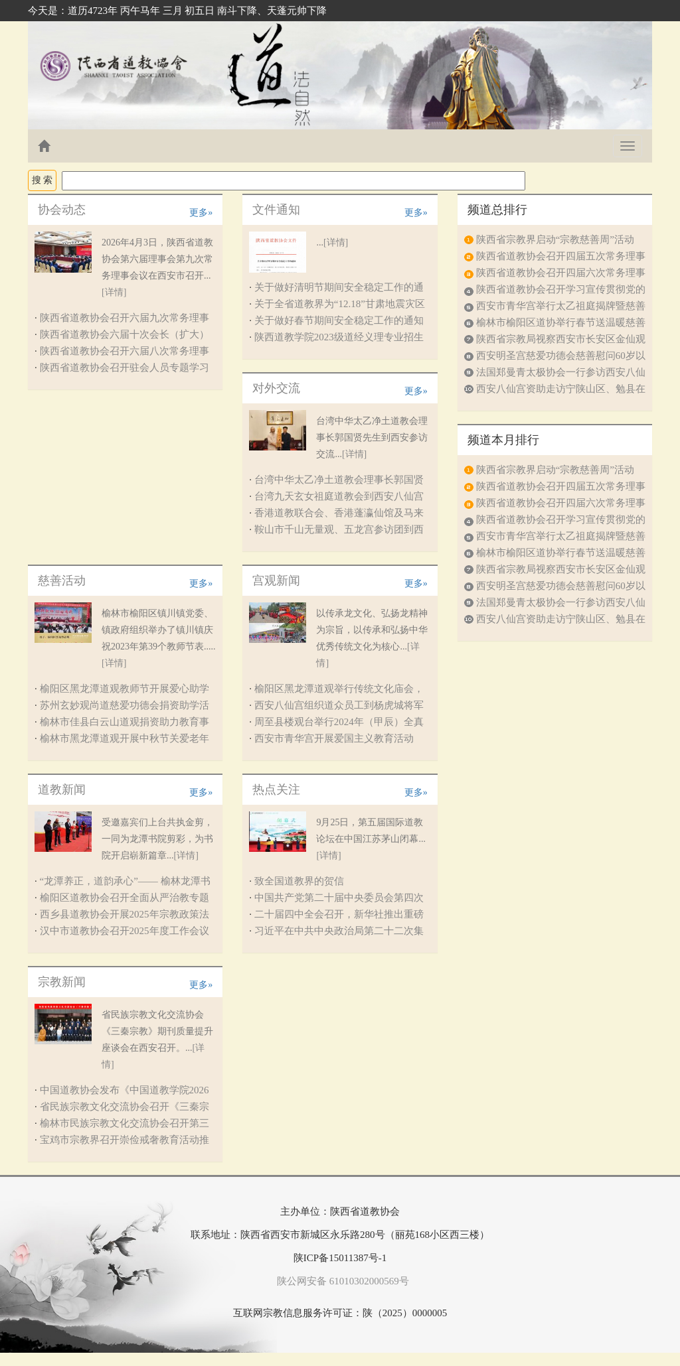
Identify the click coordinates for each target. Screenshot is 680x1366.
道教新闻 (62, 789)
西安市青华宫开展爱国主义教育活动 (334, 738)
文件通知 (276, 209)
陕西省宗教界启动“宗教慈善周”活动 (555, 239)
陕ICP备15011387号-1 (340, 1258)
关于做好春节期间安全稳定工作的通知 (339, 320)
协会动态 (62, 209)
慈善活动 (62, 580)
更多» (200, 213)
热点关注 (276, 789)
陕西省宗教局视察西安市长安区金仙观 (560, 339)
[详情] (114, 292)
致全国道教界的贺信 (299, 881)
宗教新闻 (62, 982)
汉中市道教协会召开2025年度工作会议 (124, 930)
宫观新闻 (276, 580)
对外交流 (276, 388)
